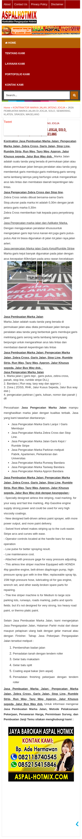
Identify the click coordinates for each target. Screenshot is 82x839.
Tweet (8, 122)
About (7, 4)
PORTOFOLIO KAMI (17, 74)
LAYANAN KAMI (15, 63)
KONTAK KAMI (14, 84)
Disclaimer (57, 4)
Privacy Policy (39, 4)
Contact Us (20, 4)
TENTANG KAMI (15, 53)
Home (10, 42)
